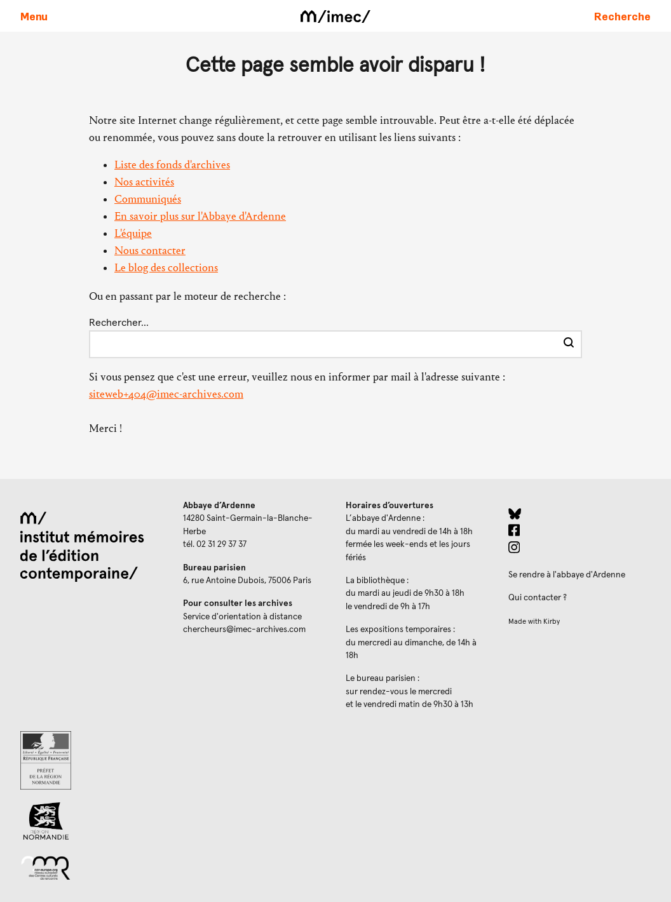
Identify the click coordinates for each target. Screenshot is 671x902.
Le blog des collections (166, 267)
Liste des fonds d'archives (172, 165)
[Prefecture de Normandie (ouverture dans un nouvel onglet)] (91, 760)
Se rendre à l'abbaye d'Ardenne (566, 574)
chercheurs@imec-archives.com (244, 629)
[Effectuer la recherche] (569, 344)
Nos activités (144, 182)
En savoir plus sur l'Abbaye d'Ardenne (200, 216)
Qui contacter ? (537, 597)
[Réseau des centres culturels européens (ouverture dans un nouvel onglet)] (91, 867)
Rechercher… (119, 323)
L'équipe (133, 233)
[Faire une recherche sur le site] (622, 16)
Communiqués (147, 199)
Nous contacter (150, 250)
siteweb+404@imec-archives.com (166, 394)
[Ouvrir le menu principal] (34, 16)
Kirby (551, 621)
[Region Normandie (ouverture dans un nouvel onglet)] (91, 821)
